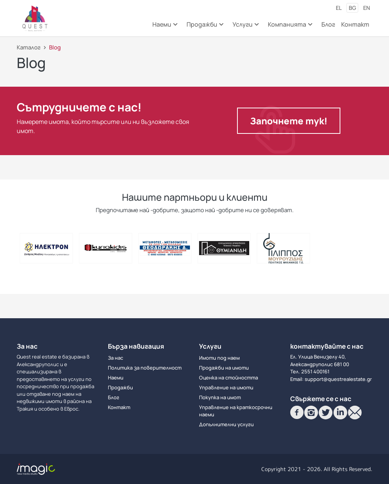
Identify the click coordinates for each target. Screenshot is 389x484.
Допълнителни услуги (226, 424)
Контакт (119, 407)
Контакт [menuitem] (355, 24)
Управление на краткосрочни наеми (235, 411)
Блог (113, 397)
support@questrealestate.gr (338, 379)
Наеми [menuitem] (164, 26)
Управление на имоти (226, 387)
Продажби (120, 387)
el (339, 7)
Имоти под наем (219, 357)
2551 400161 (315, 371)
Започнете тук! (288, 120)
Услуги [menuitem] (245, 26)
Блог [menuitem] (328, 24)
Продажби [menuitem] (204, 26)
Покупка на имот (220, 397)
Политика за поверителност (145, 367)
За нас (115, 357)
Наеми (115, 377)
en (366, 7)
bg (352, 7)
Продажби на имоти (224, 367)
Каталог (29, 47)
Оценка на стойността (228, 377)
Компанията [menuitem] (289, 26)
